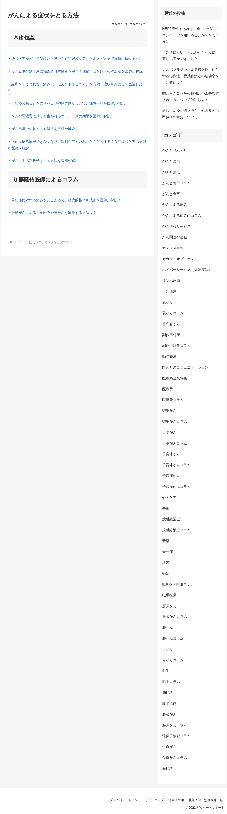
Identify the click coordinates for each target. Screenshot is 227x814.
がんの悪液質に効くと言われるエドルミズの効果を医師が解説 (61, 116)
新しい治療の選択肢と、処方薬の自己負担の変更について (190, 114)
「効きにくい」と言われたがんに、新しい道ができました (190, 55)
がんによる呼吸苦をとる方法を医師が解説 (45, 161)
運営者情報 (176, 800)
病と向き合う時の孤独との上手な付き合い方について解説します (190, 96)
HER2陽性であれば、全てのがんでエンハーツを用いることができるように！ (190, 35)
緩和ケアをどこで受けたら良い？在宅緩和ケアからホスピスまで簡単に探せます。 (77, 58)
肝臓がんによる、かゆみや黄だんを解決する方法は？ (53, 213)
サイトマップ (154, 800)
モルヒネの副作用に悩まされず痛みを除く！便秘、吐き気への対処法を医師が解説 (77, 71)
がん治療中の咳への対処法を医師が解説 (43, 129)
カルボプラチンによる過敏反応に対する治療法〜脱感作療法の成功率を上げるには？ (190, 76)
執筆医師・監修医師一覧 (206, 800)
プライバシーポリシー (125, 800)
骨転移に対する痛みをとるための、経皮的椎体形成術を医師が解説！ (66, 200)
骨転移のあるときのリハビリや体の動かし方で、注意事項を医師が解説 (68, 103)
